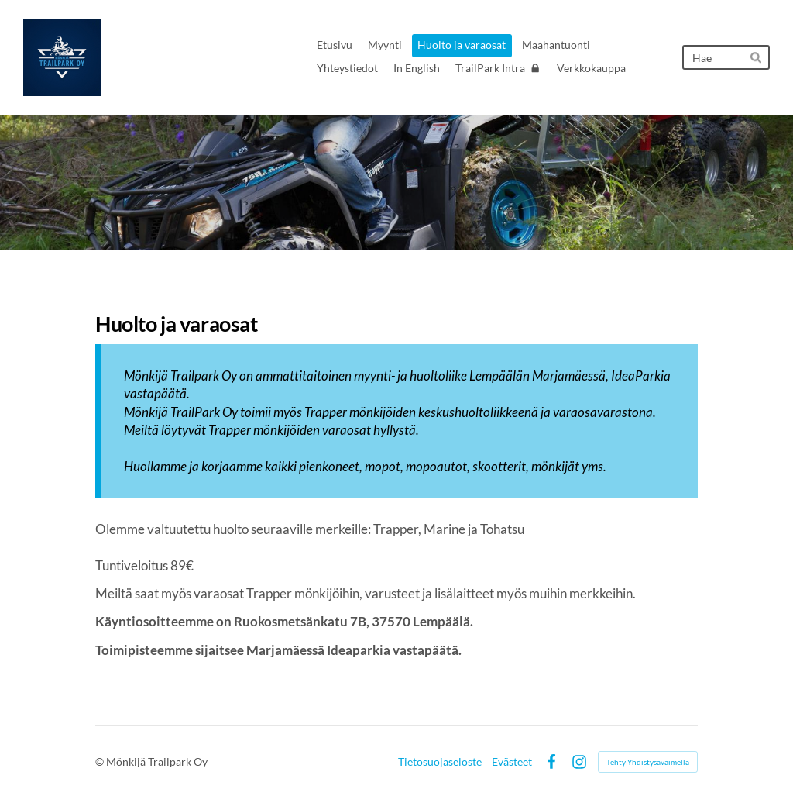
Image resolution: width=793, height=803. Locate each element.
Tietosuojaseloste (440, 761)
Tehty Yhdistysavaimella (647, 762)
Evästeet (512, 761)
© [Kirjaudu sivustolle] (100, 761)
